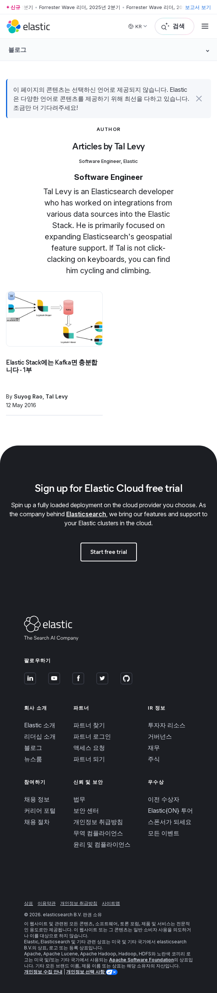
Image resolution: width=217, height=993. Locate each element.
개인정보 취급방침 (98, 822)
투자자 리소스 (166, 725)
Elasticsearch (86, 514)
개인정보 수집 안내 (43, 972)
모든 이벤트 (163, 833)
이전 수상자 (163, 799)
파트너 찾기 (89, 725)
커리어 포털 (40, 810)
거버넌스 (160, 736)
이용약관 (47, 903)
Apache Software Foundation (141, 960)
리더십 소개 (40, 736)
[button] (199, 99)
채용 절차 (37, 822)
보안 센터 (86, 810)
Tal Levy (57, 396)
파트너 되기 (89, 759)
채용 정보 (37, 799)
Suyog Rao (28, 396)
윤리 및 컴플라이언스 (102, 844)
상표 (28, 903)
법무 (79, 799)
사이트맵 (111, 903)
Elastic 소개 (39, 725)
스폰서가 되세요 (169, 822)
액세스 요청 (89, 747)
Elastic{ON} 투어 (170, 810)
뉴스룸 (33, 759)
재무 (154, 747)
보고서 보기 (198, 7)
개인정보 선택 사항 (86, 972)
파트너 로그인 (92, 736)
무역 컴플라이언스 (98, 833)
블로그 (33, 747)
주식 (154, 759)
